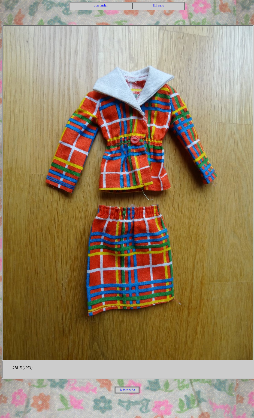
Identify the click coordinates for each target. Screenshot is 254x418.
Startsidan (101, 5)
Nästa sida (127, 390)
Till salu (158, 5)
